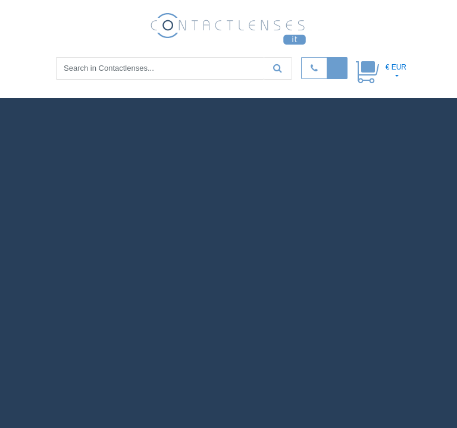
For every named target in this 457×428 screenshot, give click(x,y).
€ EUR (396, 67)
